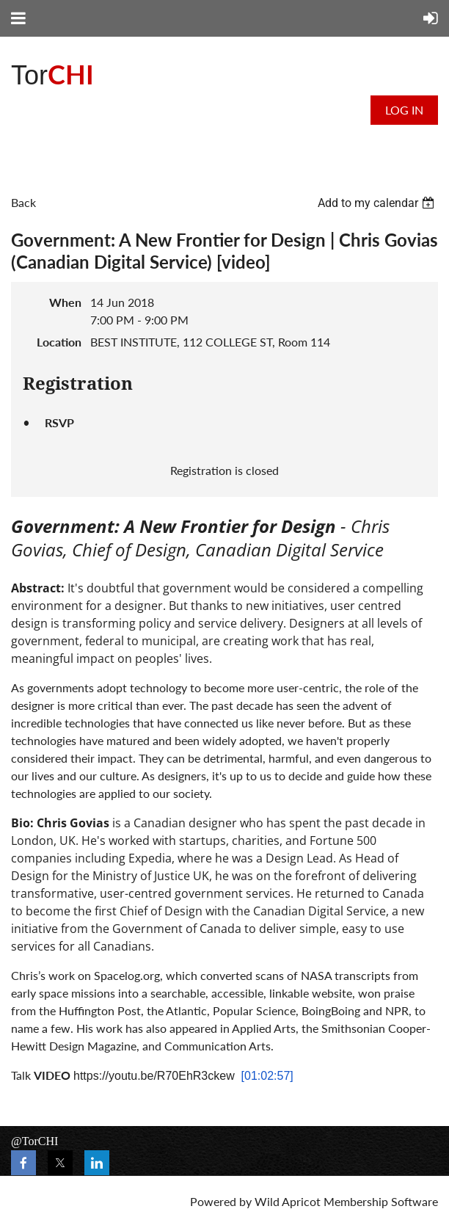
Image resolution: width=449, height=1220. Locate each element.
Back (23, 202)
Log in (404, 110)
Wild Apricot (288, 1201)
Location (59, 342)
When (65, 302)
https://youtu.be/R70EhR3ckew (154, 1076)
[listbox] (378, 203)
